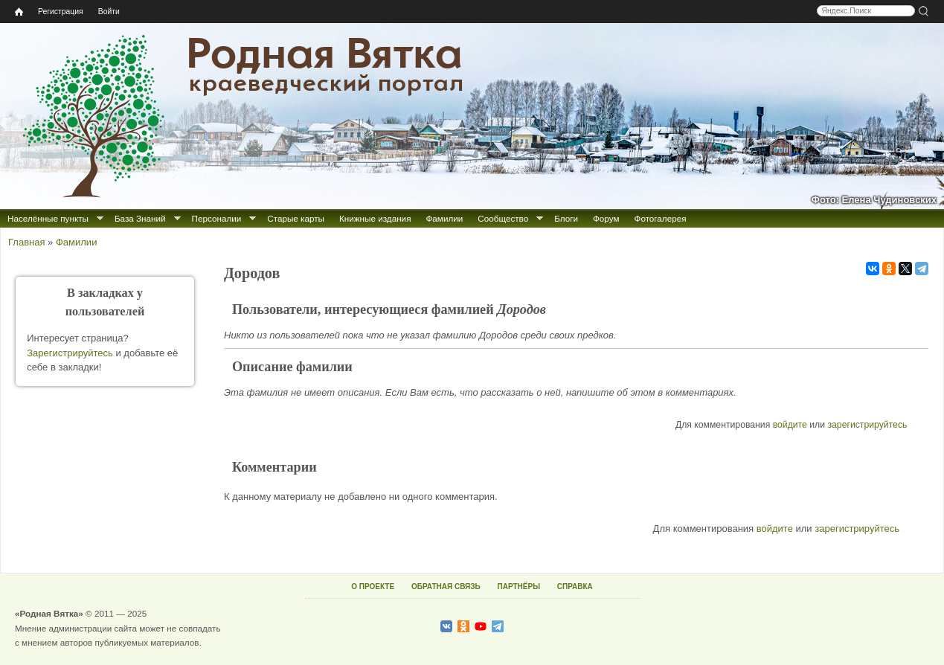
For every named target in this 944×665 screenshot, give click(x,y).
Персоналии (217, 218)
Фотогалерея (661, 218)
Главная (26, 242)
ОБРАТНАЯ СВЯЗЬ (446, 586)
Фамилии (444, 218)
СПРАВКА (575, 586)
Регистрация (60, 11)
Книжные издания (375, 218)
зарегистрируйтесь (867, 425)
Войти (109, 11)
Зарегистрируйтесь (70, 353)
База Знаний (140, 218)
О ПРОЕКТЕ (372, 586)
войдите (790, 425)
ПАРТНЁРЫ (519, 586)
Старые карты (295, 218)
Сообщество (503, 218)
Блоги (566, 218)
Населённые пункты (48, 218)
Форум (606, 218)
